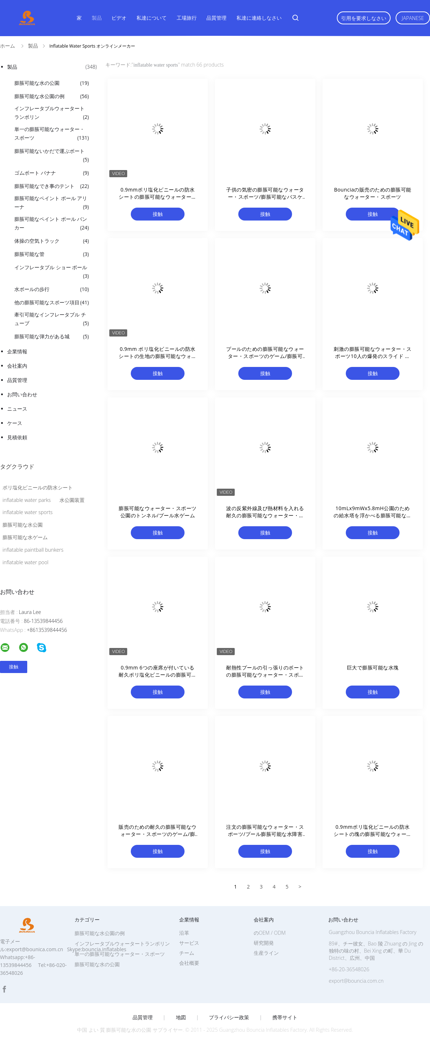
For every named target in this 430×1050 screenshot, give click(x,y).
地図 (181, 1017)
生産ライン (266, 952)
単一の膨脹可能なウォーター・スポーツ (51, 134)
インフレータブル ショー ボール (51, 272)
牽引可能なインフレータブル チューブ (51, 319)
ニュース (17, 408)
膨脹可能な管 (51, 254)
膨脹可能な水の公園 (51, 83)
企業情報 (17, 351)
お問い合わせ (22, 394)
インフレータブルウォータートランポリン (51, 113)
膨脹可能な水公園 (23, 524)
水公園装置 (72, 500)
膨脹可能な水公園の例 (51, 96)
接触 (158, 214)
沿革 (184, 932)
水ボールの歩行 (51, 289)
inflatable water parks (27, 500)
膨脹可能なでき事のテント (51, 186)
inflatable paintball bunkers (33, 549)
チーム (186, 952)
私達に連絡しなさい (259, 17)
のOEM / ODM (270, 932)
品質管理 (216, 17)
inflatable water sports (28, 512)
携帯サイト (284, 1017)
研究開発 (264, 942)
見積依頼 (17, 437)
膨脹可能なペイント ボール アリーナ (51, 203)
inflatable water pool (25, 562)
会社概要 (189, 962)
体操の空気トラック (51, 241)
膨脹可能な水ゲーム (25, 537)
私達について (152, 17)
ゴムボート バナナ (51, 173)
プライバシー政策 (229, 1017)
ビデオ (118, 17)
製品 (97, 17)
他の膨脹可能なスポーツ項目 (51, 302)
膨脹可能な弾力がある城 (51, 336)
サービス (189, 942)
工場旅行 (187, 17)
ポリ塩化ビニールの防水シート (38, 487)
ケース (14, 423)
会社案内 (17, 365)
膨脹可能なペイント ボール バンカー (51, 224)
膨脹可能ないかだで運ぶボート (51, 155)
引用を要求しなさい (363, 18)
